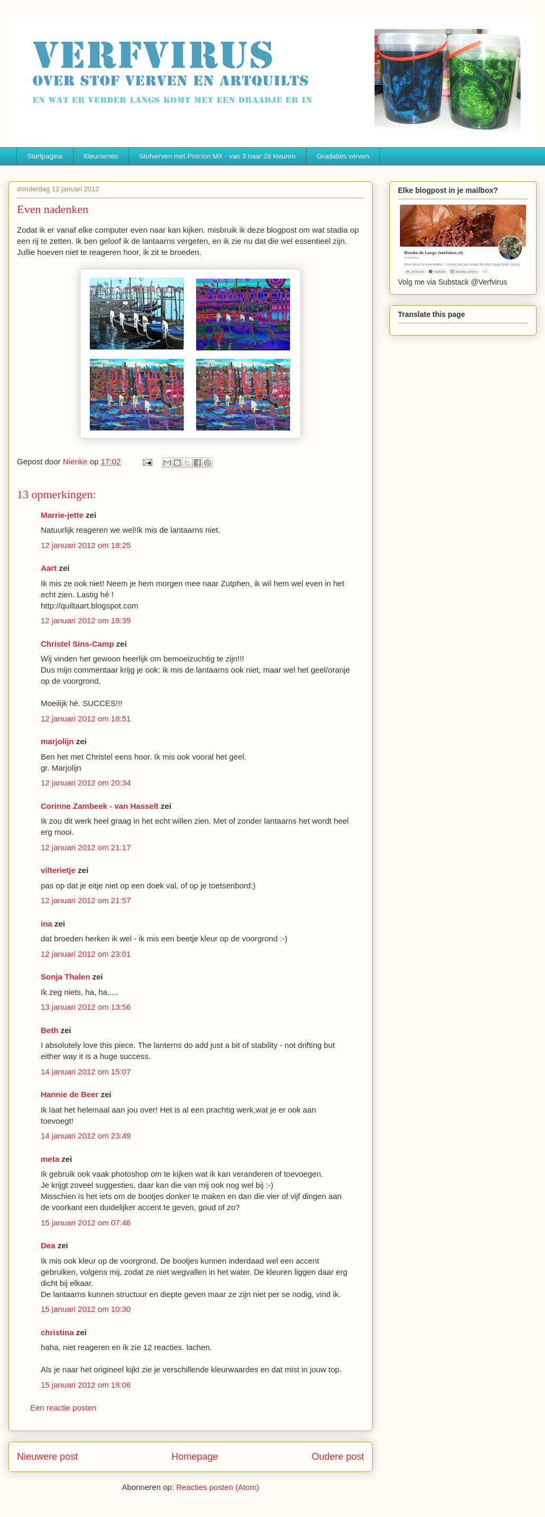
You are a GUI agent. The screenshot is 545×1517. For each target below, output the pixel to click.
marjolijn (57, 741)
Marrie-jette (62, 514)
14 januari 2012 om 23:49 (86, 1135)
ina (46, 923)
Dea (48, 1245)
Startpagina (45, 156)
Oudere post (338, 1456)
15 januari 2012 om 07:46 (86, 1222)
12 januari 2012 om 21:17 (86, 847)
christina (57, 1332)
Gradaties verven (343, 156)
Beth (49, 1030)
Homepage (194, 1456)
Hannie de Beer (69, 1094)
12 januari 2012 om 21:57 (86, 900)
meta (50, 1158)
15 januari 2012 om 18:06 (86, 1384)
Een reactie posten (63, 1407)
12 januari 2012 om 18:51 (86, 718)
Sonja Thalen (65, 976)
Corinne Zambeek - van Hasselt (100, 805)
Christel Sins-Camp (77, 643)
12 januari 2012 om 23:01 (86, 953)
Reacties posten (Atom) (217, 1487)
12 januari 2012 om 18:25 (86, 545)
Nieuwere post (47, 1456)
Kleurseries (101, 156)
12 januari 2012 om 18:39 (86, 620)
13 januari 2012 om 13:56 (86, 1006)
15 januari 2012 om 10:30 (86, 1308)
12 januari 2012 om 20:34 (86, 782)
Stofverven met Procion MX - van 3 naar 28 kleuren (217, 156)
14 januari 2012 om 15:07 (86, 1071)
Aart (49, 567)
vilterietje (58, 870)
